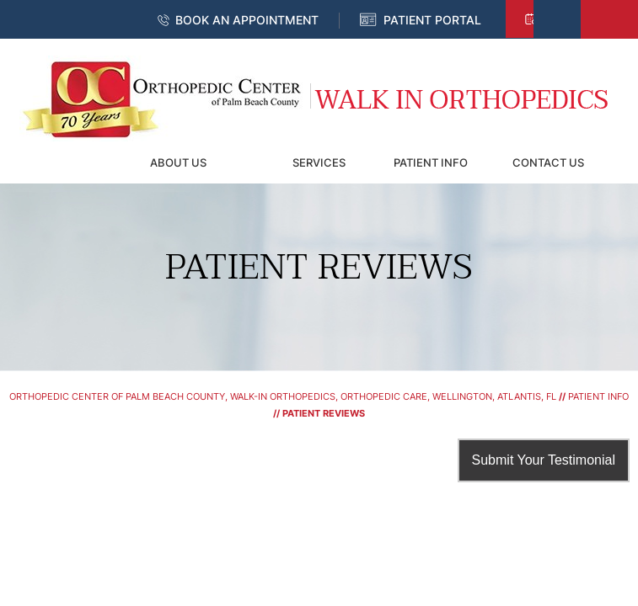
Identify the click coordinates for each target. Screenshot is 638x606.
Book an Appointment (247, 20)
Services (319, 162)
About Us (178, 162)
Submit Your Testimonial (543, 460)
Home (60, 162)
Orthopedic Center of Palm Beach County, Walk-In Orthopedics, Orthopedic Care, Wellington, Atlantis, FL (282, 396)
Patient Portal (432, 20)
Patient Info (431, 162)
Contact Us (548, 162)
